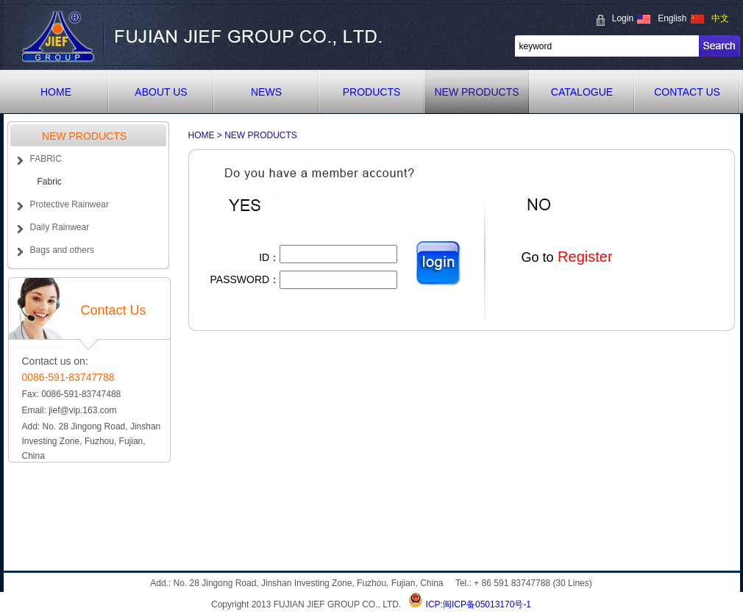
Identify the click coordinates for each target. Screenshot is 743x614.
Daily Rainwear (60, 227)
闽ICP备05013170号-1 (487, 604)
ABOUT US (161, 92)
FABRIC (46, 159)
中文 (720, 18)
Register (583, 257)
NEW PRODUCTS (476, 92)
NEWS (266, 92)
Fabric (50, 181)
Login (622, 18)
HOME (55, 92)
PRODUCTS (372, 92)
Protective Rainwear (69, 204)
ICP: (434, 604)
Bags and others (62, 250)
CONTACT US (687, 92)
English (672, 18)
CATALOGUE (582, 92)
